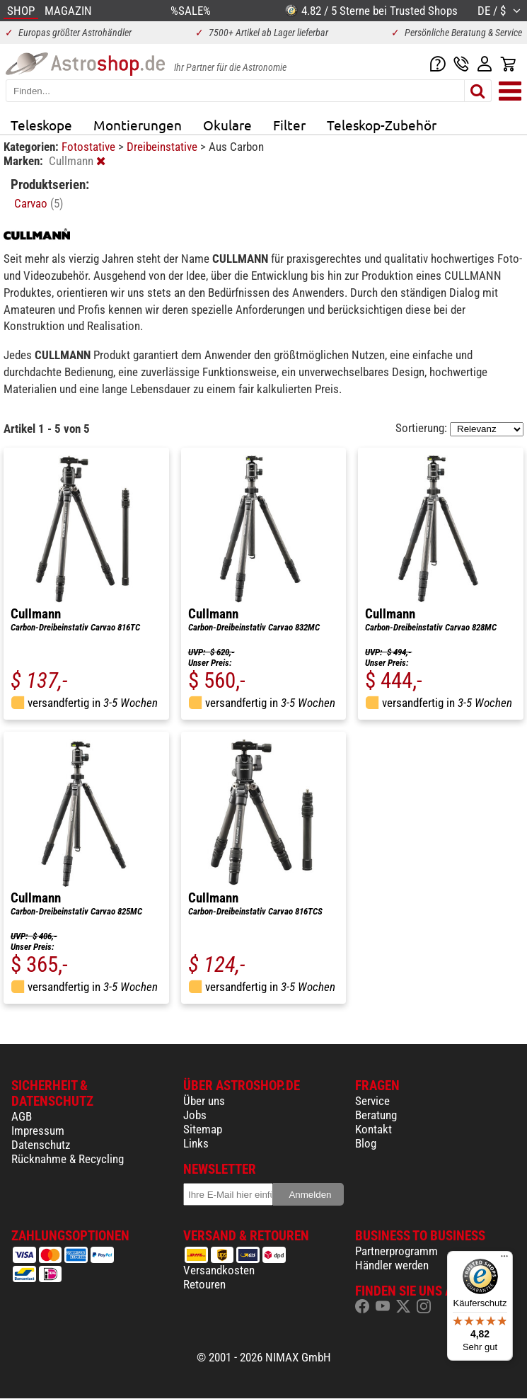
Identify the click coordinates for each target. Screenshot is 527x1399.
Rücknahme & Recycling (67, 1159)
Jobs (195, 1115)
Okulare (227, 124)
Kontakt (373, 1129)
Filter (289, 124)
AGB (21, 1116)
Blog (365, 1143)
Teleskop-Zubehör (381, 124)
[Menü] (504, 1259)
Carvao (38, 203)
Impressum (37, 1130)
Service (372, 1101)
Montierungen (137, 124)
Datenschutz (40, 1145)
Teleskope (41, 124)
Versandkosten (219, 1270)
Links (196, 1143)
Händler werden (392, 1265)
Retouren (204, 1284)
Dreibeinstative (163, 147)
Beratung (376, 1115)
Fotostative (90, 147)
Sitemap (202, 1129)
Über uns (204, 1101)
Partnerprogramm (396, 1251)
